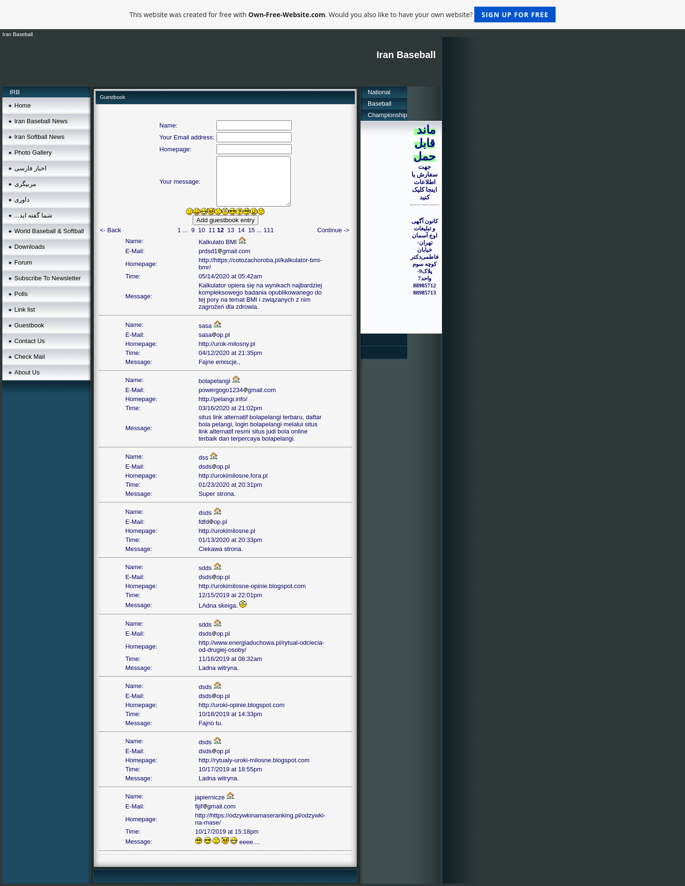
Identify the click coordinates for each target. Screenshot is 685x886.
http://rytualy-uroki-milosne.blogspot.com (253, 760)
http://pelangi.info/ (222, 399)
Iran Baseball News (41, 121)
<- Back (110, 230)
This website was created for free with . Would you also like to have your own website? (342, 14)
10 (201, 230)
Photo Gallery (33, 152)
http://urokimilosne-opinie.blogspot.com (251, 586)
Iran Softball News (39, 136)
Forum (23, 262)
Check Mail (29, 356)
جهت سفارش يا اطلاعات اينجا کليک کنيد (424, 182)
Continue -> (333, 230)
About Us (26, 372)
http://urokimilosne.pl (226, 530)
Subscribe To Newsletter (47, 278)
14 (241, 230)
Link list (24, 309)
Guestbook (29, 325)
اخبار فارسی (30, 168)
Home (22, 105)
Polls (21, 293)
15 (251, 230)
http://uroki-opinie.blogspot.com (241, 705)
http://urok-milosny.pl (226, 343)
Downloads (29, 246)
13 (230, 230)
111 (269, 230)
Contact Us (29, 341)
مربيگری (25, 183)
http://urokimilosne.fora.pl (232, 475)
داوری (21, 199)
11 (211, 230)
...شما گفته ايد (33, 215)
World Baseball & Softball (49, 231)
